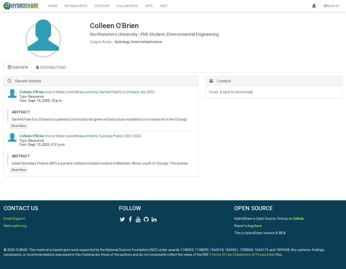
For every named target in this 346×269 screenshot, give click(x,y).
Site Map (275, 255)
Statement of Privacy (250, 255)
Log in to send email (236, 92)
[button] (314, 6)
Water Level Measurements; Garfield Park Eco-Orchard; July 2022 (105, 92)
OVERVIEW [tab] (17, 67)
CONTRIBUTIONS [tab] (51, 67)
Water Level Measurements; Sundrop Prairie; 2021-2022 (98, 136)
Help (163, 6)
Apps (149, 6)
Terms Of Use (221, 255)
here (258, 226)
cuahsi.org (18, 226)
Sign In (331, 6)
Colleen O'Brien (31, 92)
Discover (102, 6)
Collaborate (127, 6)
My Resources (76, 6)
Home (52, 6)
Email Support (14, 218)
